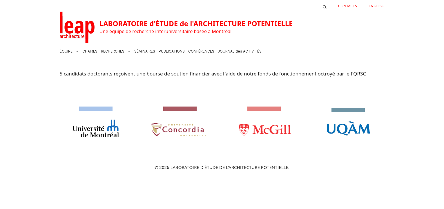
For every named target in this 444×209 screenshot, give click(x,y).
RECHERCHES (117, 51)
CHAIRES (89, 51)
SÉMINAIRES (144, 51)
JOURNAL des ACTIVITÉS (240, 51)
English (377, 5)
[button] (324, 6)
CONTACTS (347, 5)
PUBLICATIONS (172, 51)
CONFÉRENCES (201, 51)
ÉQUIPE (70, 51)
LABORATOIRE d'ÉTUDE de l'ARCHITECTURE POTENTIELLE (196, 23)
